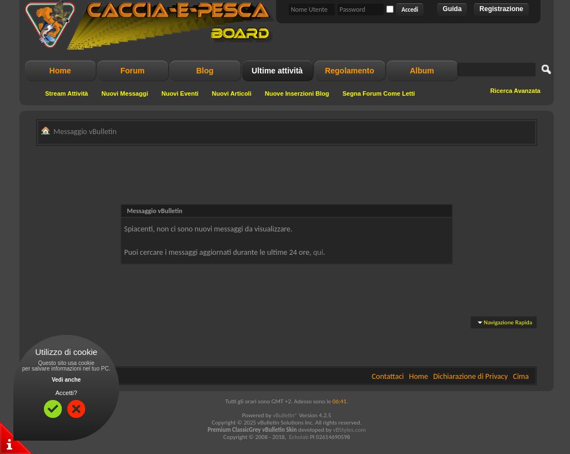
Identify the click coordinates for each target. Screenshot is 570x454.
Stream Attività (66, 93)
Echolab (298, 437)
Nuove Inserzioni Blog (297, 93)
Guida (452, 9)
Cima (521, 376)
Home (60, 70)
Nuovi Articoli (232, 93)
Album (422, 70)
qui (318, 252)
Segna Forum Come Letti (378, 93)
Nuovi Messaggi (124, 93)
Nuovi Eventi (180, 93)
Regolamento (350, 70)
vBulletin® (285, 415)
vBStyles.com (349, 429)
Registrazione (501, 9)
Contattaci (388, 376)
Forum (132, 70)
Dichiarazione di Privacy (470, 376)
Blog (204, 70)
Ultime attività (277, 70)
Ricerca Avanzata (515, 90)
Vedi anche (66, 380)
